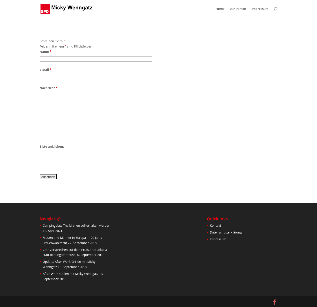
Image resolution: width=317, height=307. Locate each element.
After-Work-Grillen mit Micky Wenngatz (70, 274)
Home (220, 9)
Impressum (260, 9)
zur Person (238, 9)
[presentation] (73, 160)
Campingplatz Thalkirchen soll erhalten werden (76, 225)
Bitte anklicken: (52, 146)
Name (45, 52)
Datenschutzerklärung (226, 232)
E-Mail (46, 70)
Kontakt (215, 225)
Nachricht (48, 88)
